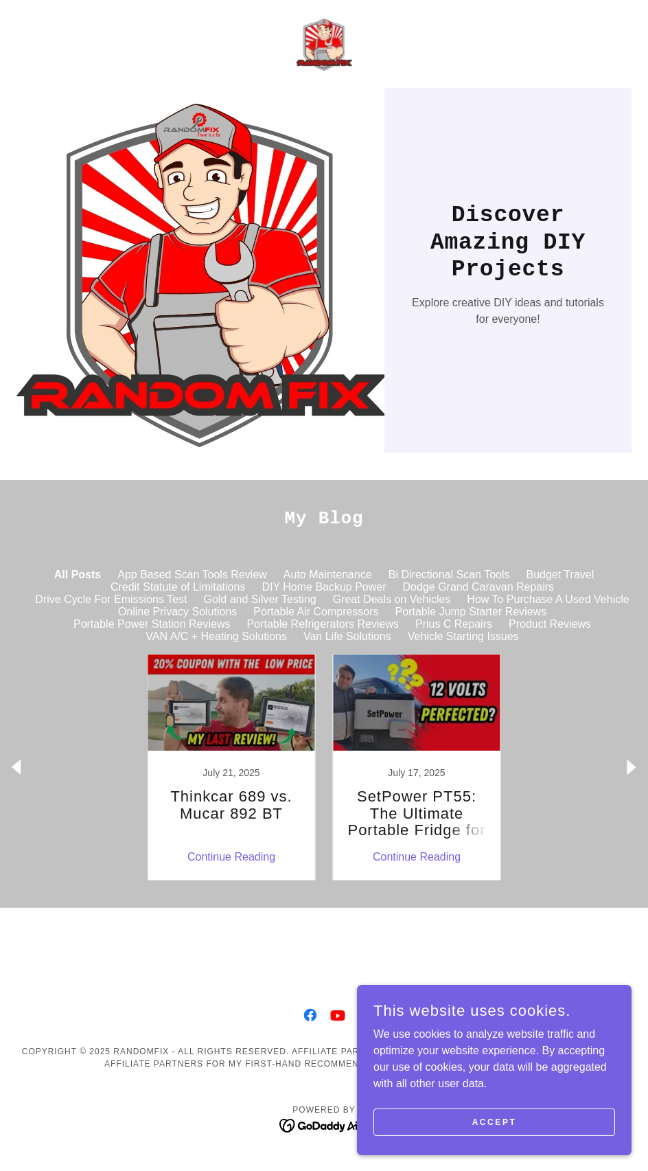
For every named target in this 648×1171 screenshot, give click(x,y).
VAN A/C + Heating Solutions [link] (216, 636)
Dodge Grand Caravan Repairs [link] (479, 587)
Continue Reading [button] (231, 857)
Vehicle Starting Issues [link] (463, 636)
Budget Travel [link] (560, 574)
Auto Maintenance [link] (328, 574)
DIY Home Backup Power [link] (324, 587)
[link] (324, 43)
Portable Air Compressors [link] (315, 611)
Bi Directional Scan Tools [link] (449, 574)
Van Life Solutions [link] (347, 636)
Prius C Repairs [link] (453, 624)
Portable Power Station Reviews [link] (152, 624)
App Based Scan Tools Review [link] (192, 574)
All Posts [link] (77, 574)
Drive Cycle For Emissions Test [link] (111, 599)
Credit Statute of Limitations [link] (178, 587)
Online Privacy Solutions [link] (177, 611)
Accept (494, 1121)
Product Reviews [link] (550, 624)
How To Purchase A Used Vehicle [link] (548, 599)
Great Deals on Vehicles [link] (392, 599)
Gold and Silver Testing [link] (259, 599)
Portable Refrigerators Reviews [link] (323, 624)
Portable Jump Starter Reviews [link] (471, 611)
